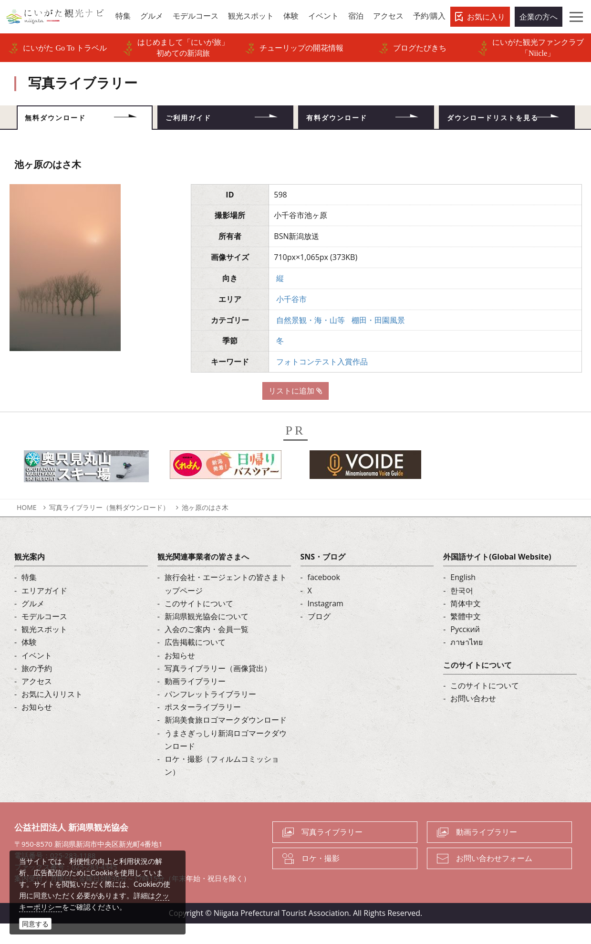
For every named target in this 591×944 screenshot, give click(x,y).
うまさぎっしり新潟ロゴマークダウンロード (226, 759)
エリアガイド (44, 610)
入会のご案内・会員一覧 (207, 649)
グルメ (32, 623)
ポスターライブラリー (203, 727)
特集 (29, 597)
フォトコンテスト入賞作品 (322, 382)
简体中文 (465, 623)
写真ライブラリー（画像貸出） (218, 688)
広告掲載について (195, 662)
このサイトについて (199, 623)
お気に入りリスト (52, 714)
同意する (35, 923)
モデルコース (44, 637)
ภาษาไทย (466, 662)
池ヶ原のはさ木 (205, 527)
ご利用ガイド (201, 121)
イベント (36, 675)
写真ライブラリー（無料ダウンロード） (109, 527)
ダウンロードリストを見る (506, 128)
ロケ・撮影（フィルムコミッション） (222, 786)
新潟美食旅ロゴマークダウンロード (226, 740)
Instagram (325, 623)
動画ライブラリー (195, 701)
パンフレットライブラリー (210, 714)
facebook (324, 597)
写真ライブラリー (332, 852)
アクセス (36, 701)
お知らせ (36, 727)
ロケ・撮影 (320, 878)
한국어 (461, 610)
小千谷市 (291, 319)
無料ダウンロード (70, 121)
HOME (27, 527)
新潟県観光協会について (207, 637)
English (463, 597)
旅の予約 (36, 688)
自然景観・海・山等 (310, 340)
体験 (29, 662)
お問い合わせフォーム (494, 878)
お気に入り (486, 16)
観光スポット (44, 649)
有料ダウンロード (351, 121)
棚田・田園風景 (378, 340)
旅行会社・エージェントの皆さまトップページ (226, 604)
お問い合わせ (473, 719)
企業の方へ (538, 16)
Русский (465, 649)
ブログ (319, 637)
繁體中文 (465, 637)
